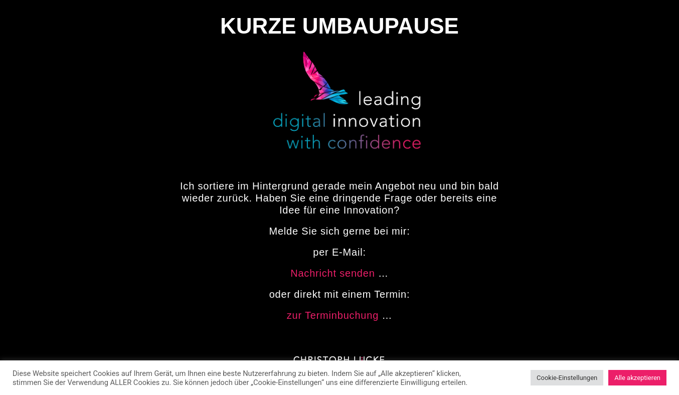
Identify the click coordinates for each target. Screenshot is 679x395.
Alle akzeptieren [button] (637, 377)
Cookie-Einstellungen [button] (567, 377)
